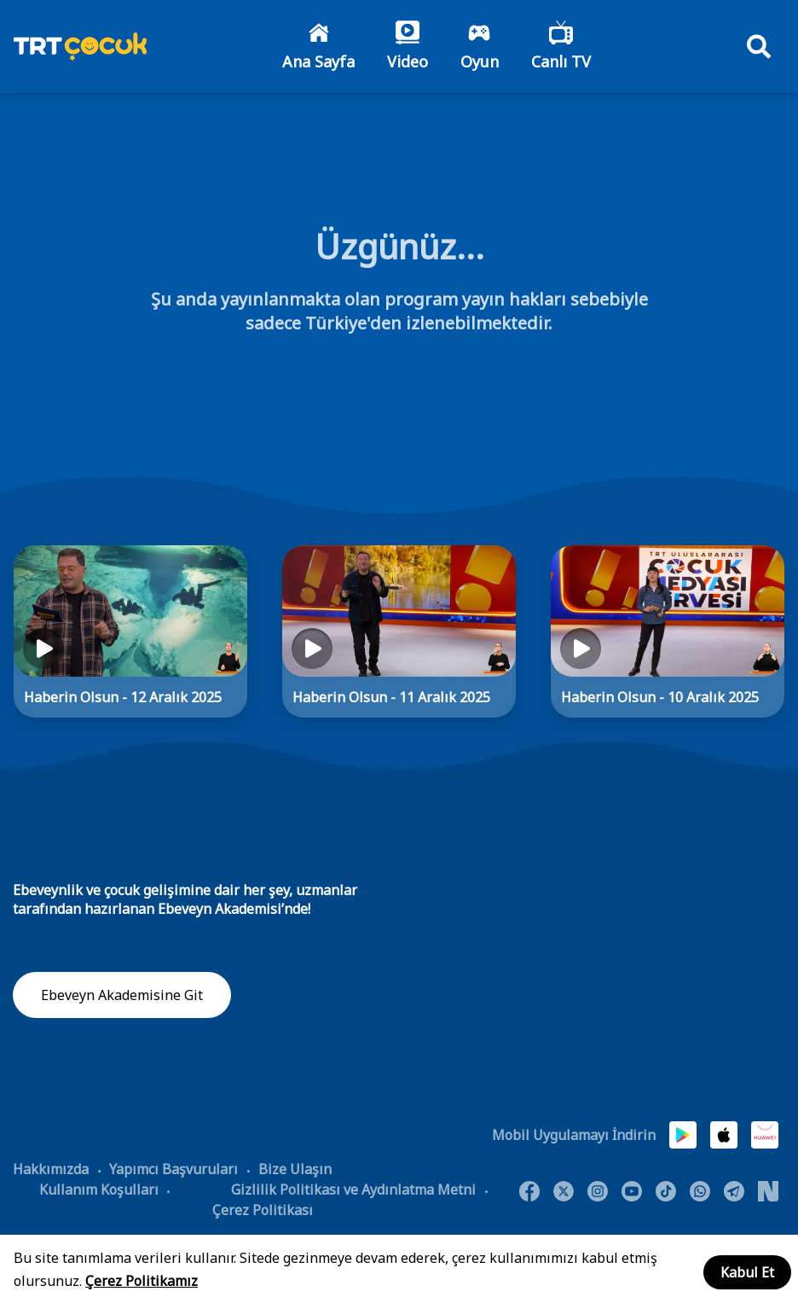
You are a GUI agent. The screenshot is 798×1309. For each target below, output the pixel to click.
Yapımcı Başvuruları (173, 1170)
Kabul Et (747, 1272)
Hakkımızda (51, 1170)
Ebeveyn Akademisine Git (122, 995)
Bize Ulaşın (295, 1170)
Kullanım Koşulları (99, 1190)
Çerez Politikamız (141, 1280)
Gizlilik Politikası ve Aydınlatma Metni (353, 1190)
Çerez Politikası (262, 1210)
